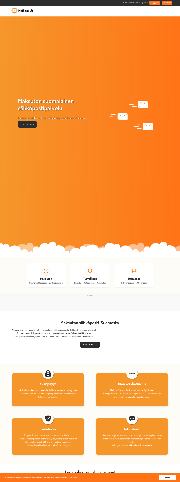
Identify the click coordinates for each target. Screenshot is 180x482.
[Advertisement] (90, 303)
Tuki (164, 10)
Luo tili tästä (27, 124)
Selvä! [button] (167, 478)
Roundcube (167, 3)
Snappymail (155, 3)
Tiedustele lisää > (143, 396)
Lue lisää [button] (73, 477)
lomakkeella (147, 445)
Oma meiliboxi (144, 10)
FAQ (156, 10)
